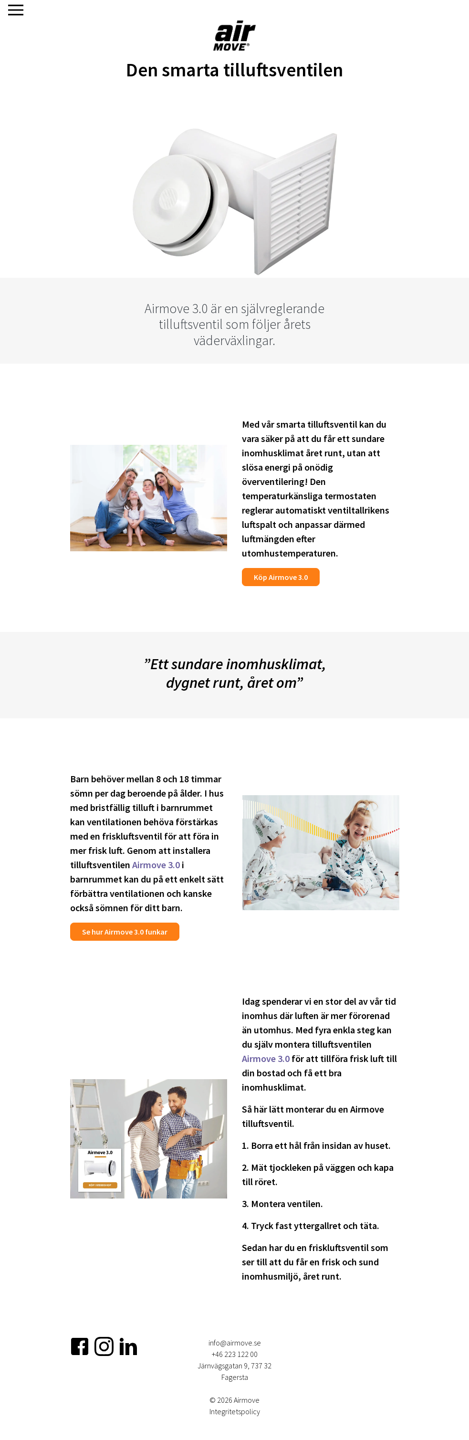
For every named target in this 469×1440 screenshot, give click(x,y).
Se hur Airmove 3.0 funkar (124, 931)
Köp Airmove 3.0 (281, 577)
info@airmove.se (234, 1342)
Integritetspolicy (234, 1411)
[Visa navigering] (15, 10)
